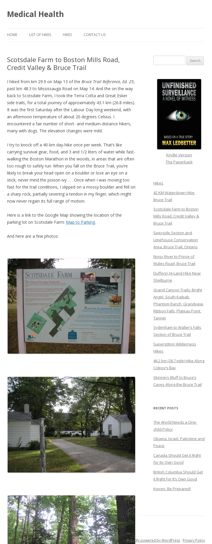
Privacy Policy (194, 540)
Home (12, 34)
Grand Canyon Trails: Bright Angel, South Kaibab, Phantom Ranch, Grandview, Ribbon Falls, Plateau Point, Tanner (178, 304)
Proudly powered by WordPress (153, 540)
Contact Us (95, 34)
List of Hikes (40, 34)
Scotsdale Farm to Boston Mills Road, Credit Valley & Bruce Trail (176, 216)
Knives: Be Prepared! (172, 488)
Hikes (67, 34)
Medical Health (35, 14)
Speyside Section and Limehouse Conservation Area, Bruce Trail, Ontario (175, 239)
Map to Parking (80, 222)
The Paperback (179, 162)
